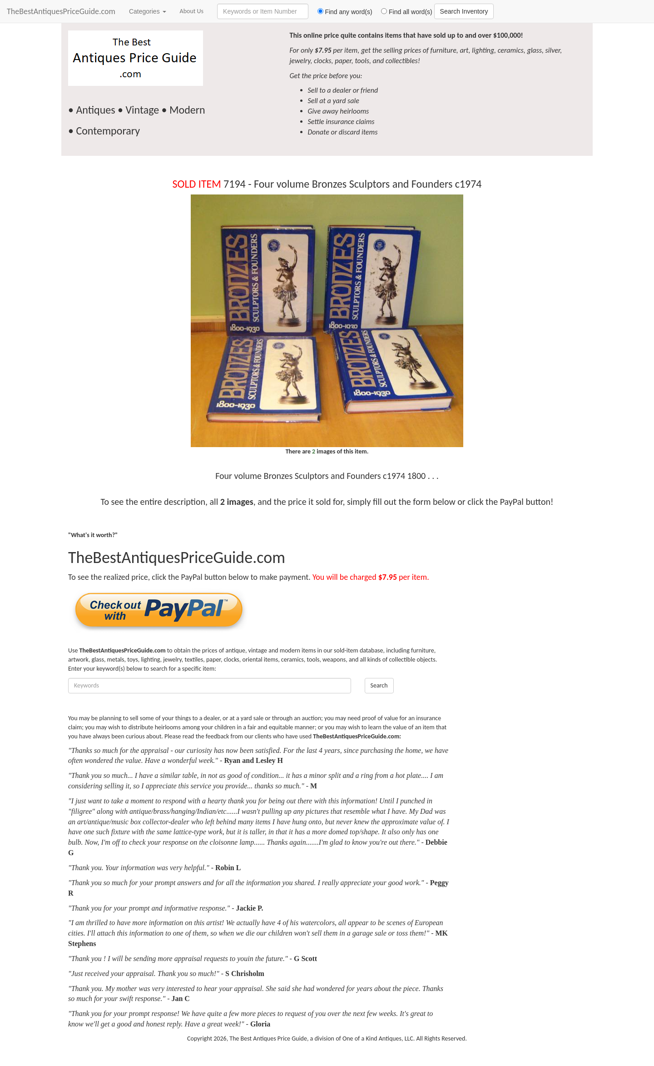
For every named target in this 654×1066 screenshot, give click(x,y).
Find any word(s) (341, 11)
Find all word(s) (403, 11)
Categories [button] (147, 11)
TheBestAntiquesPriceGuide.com (61, 11)
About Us (192, 11)
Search (379, 685)
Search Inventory (464, 11)
